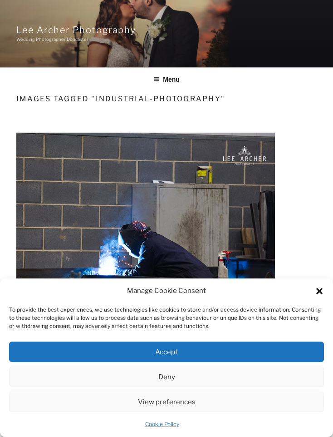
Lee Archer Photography (76, 30)
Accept (166, 352)
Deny (166, 377)
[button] (319, 291)
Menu (166, 79)
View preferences (167, 402)
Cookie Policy (162, 424)
